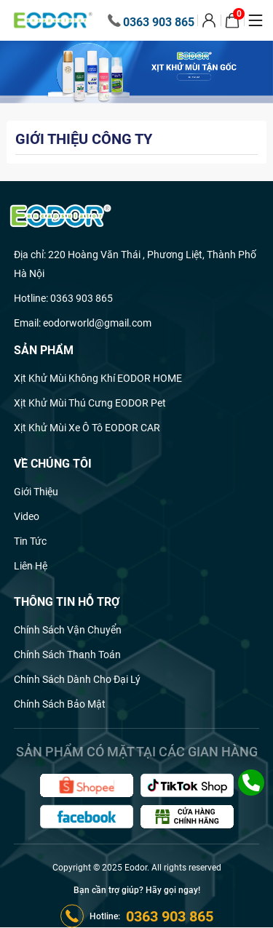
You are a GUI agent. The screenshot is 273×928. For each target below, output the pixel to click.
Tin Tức (30, 541)
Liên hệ (30, 566)
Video (26, 516)
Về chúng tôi (53, 464)
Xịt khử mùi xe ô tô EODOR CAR (87, 427)
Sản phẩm (44, 350)
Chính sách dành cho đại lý (77, 679)
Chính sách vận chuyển (68, 630)
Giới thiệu (36, 491)
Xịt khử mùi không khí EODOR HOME (98, 378)
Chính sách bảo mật (60, 704)
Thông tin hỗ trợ (66, 602)
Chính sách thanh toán (67, 654)
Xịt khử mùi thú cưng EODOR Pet (90, 403)
